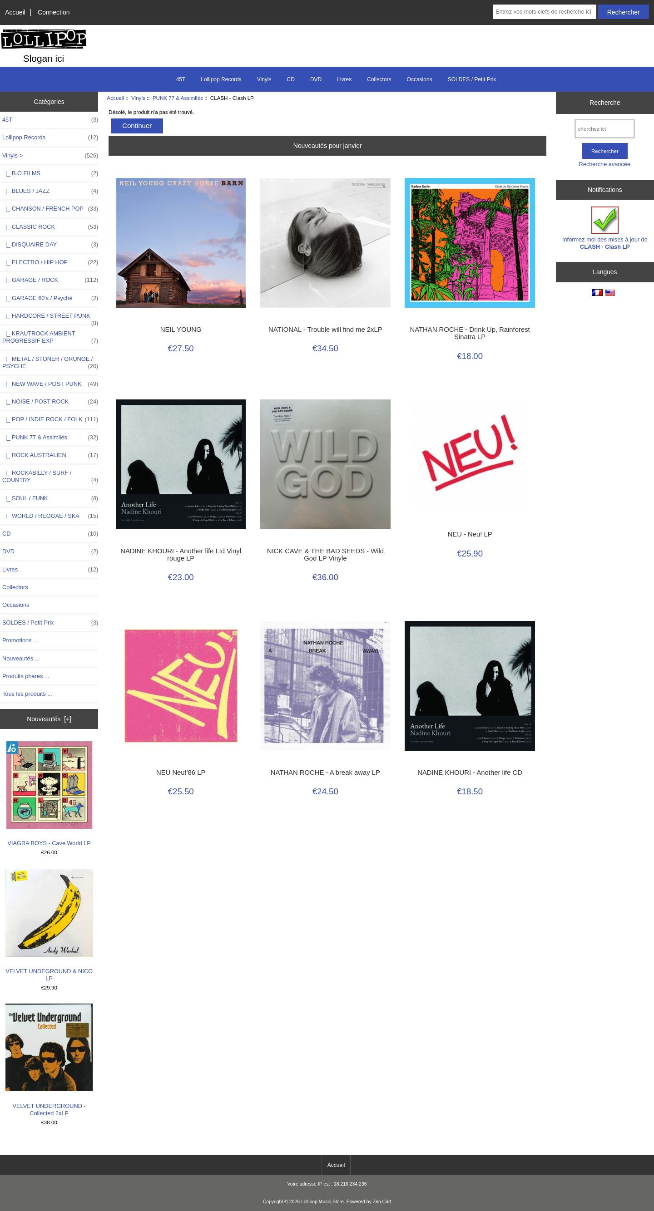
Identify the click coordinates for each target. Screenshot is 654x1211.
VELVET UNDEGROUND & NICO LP (49, 925)
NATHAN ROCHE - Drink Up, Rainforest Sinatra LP (470, 333)
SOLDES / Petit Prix (472, 79)
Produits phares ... (25, 676)
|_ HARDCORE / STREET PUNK (50, 318)
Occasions (419, 79)
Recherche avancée (604, 164)
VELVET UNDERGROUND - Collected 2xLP (49, 1060)
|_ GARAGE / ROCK (50, 280)
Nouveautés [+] (49, 719)
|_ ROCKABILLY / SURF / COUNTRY (50, 476)
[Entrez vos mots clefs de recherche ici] (544, 12)
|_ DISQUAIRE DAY (50, 244)
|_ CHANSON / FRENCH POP (50, 208)
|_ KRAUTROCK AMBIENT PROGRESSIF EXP (50, 337)
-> (50, 155)
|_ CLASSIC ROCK (50, 227)
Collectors (379, 79)
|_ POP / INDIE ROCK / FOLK (50, 419)
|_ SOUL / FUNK (50, 498)
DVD (316, 79)
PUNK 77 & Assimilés (178, 98)
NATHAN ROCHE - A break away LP (325, 772)
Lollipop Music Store (322, 1201)
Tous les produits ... (27, 693)
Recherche (605, 102)
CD (291, 79)
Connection (53, 12)
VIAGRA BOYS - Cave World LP (49, 794)
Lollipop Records (221, 79)
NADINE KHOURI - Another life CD (469, 772)
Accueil (15, 12)
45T (181, 79)
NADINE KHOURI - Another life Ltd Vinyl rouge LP (180, 554)
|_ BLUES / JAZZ (50, 191)
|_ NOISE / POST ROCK (50, 401)
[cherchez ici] (605, 128)
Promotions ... (20, 640)
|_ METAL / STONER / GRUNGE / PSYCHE (50, 362)
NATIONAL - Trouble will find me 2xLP (325, 329)
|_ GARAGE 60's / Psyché (50, 298)
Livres (344, 79)
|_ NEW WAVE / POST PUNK (50, 384)
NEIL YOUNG (181, 329)
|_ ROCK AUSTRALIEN (50, 455)
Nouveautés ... (21, 658)
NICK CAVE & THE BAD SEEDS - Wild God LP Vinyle (325, 554)
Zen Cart (382, 1201)
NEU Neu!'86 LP (180, 772)
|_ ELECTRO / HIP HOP (50, 262)
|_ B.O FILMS (50, 173)
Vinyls (138, 98)
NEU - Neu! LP (470, 534)
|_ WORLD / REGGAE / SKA (50, 516)
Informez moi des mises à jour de (605, 228)
